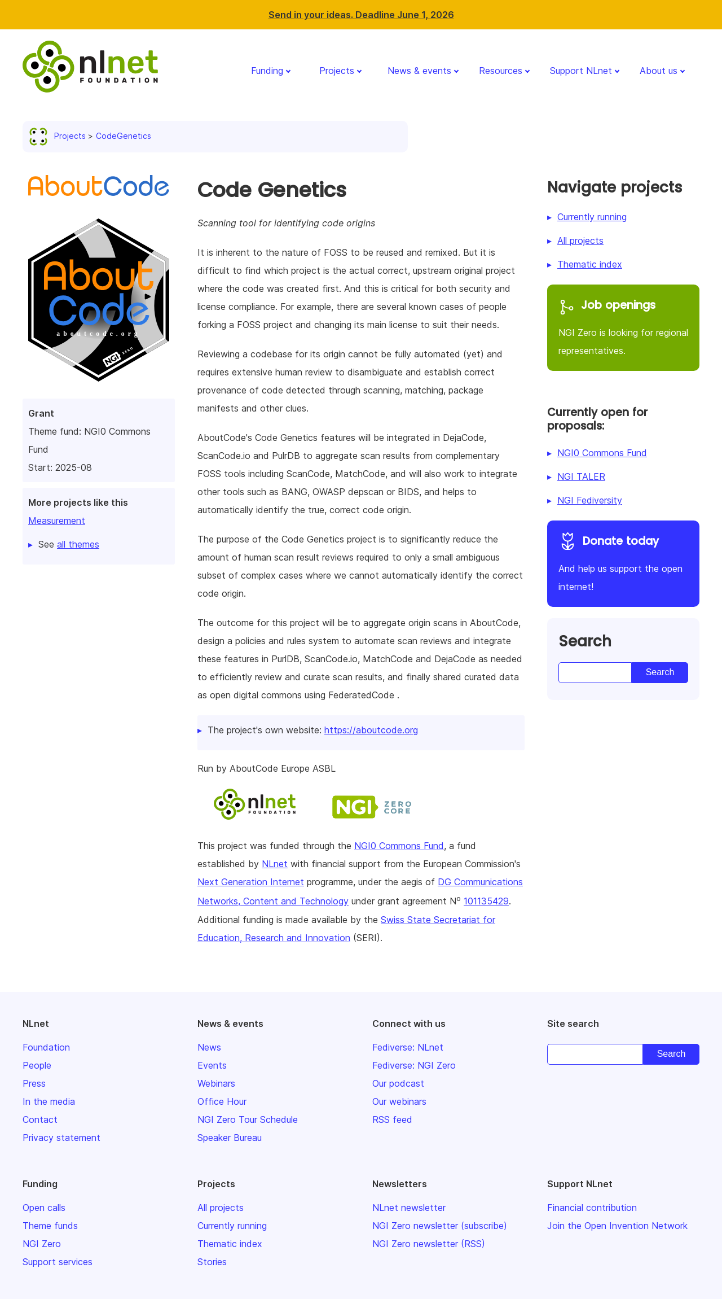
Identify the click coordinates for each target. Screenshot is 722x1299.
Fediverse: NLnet (407, 1047)
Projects (336, 70)
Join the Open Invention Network (617, 1225)
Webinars (216, 1083)
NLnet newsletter (409, 1207)
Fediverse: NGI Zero (414, 1065)
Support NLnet (581, 70)
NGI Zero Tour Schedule (247, 1119)
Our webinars (399, 1101)
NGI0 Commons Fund (399, 845)
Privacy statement (61, 1137)
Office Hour (221, 1101)
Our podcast (398, 1083)
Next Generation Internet (250, 881)
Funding (267, 70)
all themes (78, 544)
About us (658, 70)
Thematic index (589, 264)
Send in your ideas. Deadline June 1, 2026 (361, 14)
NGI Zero (42, 1243)
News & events (419, 70)
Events (212, 1065)
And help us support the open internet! (623, 562)
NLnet (275, 863)
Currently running (592, 216)
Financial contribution (592, 1207)
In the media (49, 1101)
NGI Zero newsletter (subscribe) (439, 1225)
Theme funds (50, 1225)
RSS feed (392, 1119)
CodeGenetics (123, 136)
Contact (40, 1119)
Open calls (44, 1207)
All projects (580, 240)
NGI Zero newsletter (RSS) (428, 1243)
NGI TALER (581, 476)
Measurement (56, 520)
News (209, 1047)
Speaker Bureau (229, 1137)
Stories (212, 1261)
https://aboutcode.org (371, 730)
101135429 (486, 901)
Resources (500, 70)
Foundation (46, 1047)
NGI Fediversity (589, 500)
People (37, 1065)
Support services (58, 1261)
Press (34, 1083)
